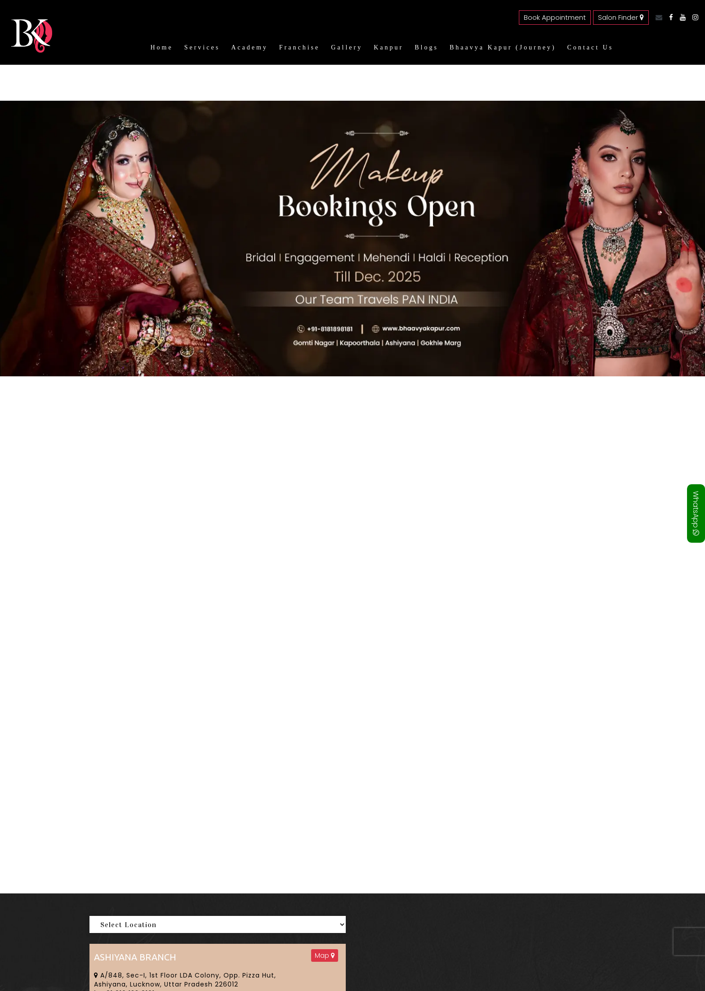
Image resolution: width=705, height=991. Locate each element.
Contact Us (590, 47)
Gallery (346, 47)
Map (325, 955)
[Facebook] (669, 17)
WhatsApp (696, 513)
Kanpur (388, 47)
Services (202, 47)
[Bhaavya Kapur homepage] (29, 46)
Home (161, 47)
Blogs (426, 47)
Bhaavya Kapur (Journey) (503, 47)
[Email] (656, 17)
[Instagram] (693, 17)
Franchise (299, 47)
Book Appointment (555, 17)
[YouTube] (680, 17)
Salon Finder (621, 17)
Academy (249, 47)
